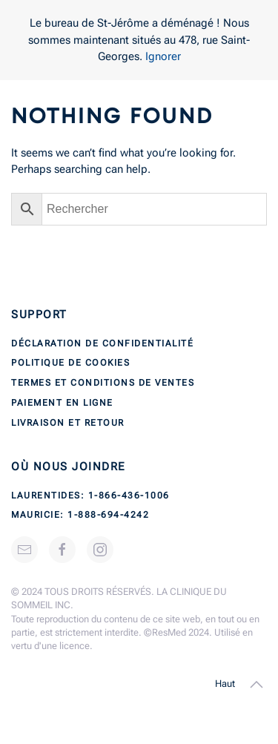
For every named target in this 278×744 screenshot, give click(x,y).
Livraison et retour (68, 423)
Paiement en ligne (62, 403)
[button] (256, 684)
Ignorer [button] (163, 56)
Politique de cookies (70, 363)
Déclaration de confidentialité (102, 343)
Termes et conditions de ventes (102, 383)
